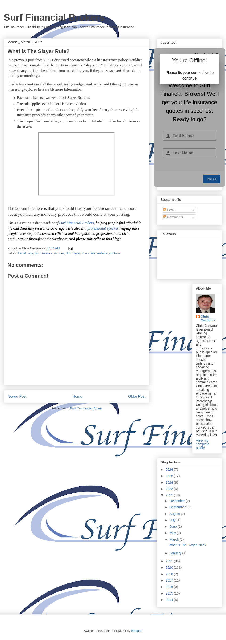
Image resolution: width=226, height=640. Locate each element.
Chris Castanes (208, 318)
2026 (170, 469)
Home (77, 396)
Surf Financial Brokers (54, 17)
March (175, 539)
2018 (170, 574)
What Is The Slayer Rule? (187, 545)
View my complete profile (202, 444)
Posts (169, 210)
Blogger (136, 630)
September (178, 507)
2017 (170, 580)
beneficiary (25, 253)
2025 (170, 476)
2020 (170, 567)
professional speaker (102, 228)
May (173, 533)
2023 (170, 489)
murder (59, 253)
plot (67, 253)
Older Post (136, 396)
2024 (170, 482)
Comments (173, 217)
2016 (170, 587)
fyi (36, 253)
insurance (45, 253)
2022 (170, 495)
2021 (170, 561)
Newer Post (17, 396)
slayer (76, 253)
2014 (170, 600)
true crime (89, 253)
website (102, 253)
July (173, 520)
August (175, 514)
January (176, 553)
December (178, 501)
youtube (114, 253)
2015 (170, 593)
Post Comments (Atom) (86, 408)
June (174, 526)
